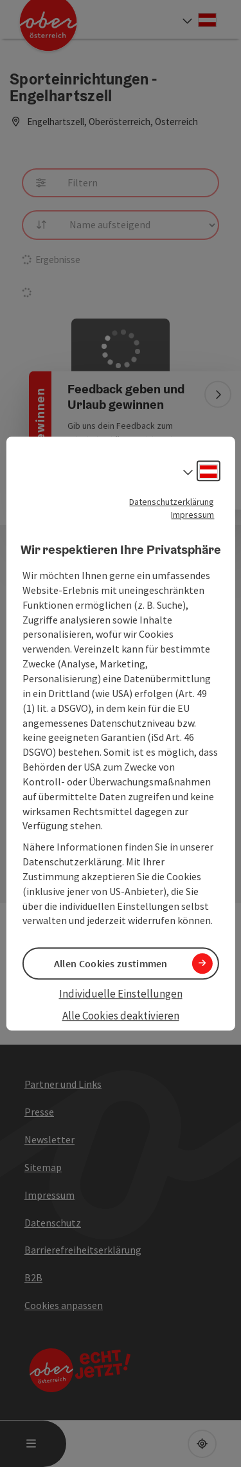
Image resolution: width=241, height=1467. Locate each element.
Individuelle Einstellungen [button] (121, 994)
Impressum (192, 514)
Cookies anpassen (63, 1305)
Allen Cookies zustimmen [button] (111, 963)
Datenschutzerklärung (171, 501)
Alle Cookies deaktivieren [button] (120, 1016)
